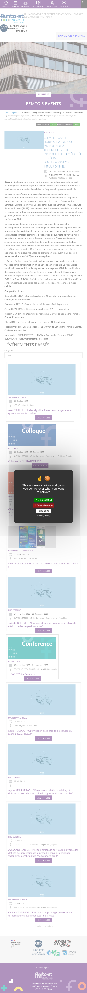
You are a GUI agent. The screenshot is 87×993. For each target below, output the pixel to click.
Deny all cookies (43, 505)
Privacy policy (43, 516)
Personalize (43, 511)
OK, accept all (43, 500)
